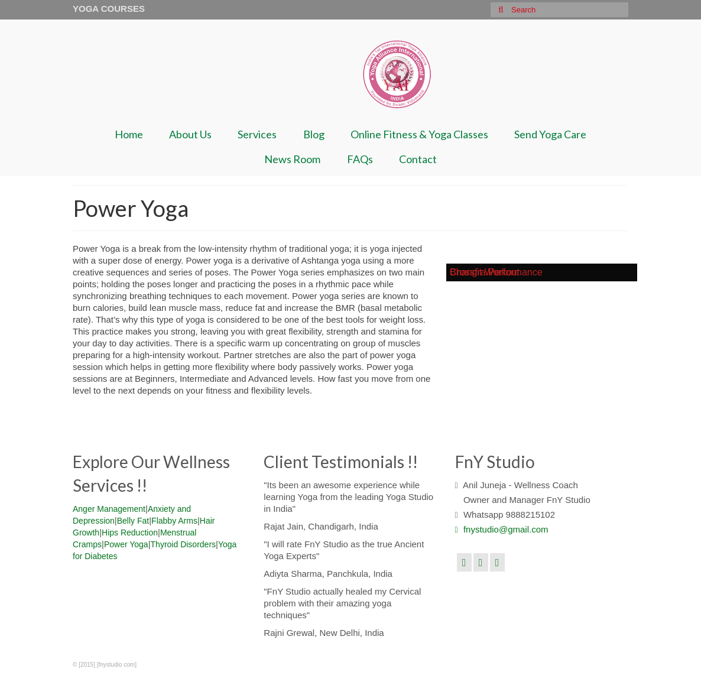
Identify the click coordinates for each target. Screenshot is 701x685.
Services (257, 134)
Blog (313, 134)
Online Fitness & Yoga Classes (419, 134)
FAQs (360, 158)
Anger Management (109, 509)
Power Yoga (126, 544)
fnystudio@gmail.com (502, 529)
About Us (190, 134)
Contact (418, 158)
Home (129, 134)
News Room (292, 158)
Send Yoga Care (550, 134)
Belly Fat (133, 520)
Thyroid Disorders (183, 544)
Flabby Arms (174, 520)
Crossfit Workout (485, 272)
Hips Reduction (130, 532)
